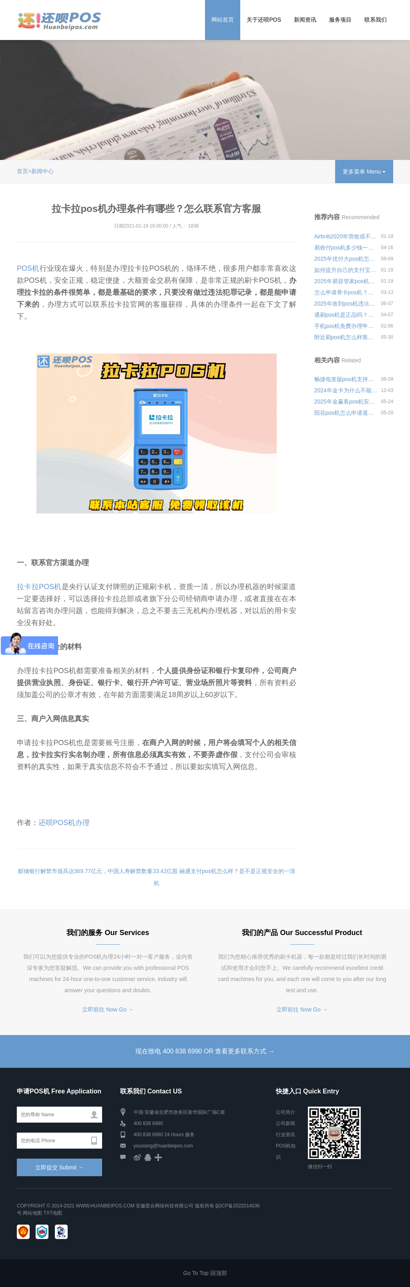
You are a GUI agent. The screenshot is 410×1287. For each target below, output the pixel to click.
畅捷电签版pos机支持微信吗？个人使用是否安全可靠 (346, 379)
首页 (22, 171)
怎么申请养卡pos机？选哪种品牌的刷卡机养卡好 (346, 292)
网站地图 (32, 1213)
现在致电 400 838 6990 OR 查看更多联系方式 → (205, 1051)
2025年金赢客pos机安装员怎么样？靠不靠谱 (346, 401)
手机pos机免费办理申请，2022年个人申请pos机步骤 (346, 326)
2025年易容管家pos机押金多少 (346, 281)
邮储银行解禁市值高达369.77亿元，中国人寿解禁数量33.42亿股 (98, 871)
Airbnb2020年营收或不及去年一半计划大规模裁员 (346, 236)
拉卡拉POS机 (39, 587)
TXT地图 (53, 1213)
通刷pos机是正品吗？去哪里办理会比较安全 (346, 315)
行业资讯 (285, 1134)
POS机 (28, 268)
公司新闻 (285, 1123)
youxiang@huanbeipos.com (163, 1146)
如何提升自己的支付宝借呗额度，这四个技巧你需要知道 (346, 270)
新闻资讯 (305, 19)
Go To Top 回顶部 (205, 1273)
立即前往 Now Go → (107, 1009)
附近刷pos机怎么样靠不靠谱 (346, 337)
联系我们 (375, 19)
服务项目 (340, 19)
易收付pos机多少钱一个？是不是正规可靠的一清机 (346, 247)
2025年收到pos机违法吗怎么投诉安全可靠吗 (346, 303)
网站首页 (222, 19)
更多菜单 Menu (364, 171)
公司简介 (285, 1112)
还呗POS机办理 (64, 823)
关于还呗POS (264, 19)
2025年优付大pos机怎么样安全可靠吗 (346, 259)
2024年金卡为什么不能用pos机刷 (346, 390)
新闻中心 (42, 171)
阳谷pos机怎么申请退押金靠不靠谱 (346, 413)
